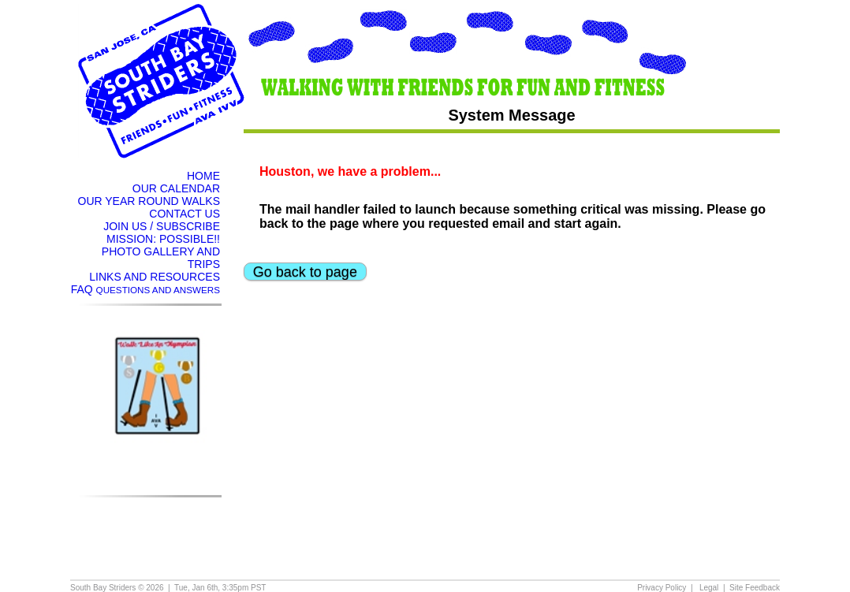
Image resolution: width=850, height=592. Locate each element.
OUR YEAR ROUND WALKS (149, 201)
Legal (708, 587)
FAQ (145, 289)
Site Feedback (754, 587)
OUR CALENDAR (176, 188)
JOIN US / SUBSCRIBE (161, 226)
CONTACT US (184, 213)
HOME (203, 175)
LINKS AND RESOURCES (154, 276)
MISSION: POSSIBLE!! (163, 239)
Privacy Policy (661, 587)
